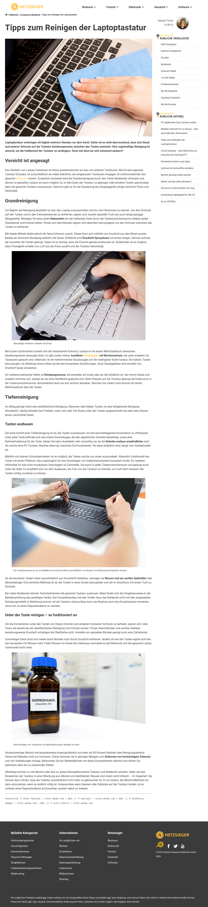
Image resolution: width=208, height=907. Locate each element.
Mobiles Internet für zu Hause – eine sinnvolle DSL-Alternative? (179, 131)
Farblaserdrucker (170, 84)
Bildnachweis (66, 873)
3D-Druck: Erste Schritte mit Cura (178, 188)
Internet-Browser (20, 850)
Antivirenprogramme (22, 839)
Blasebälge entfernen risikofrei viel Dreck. (32, 343)
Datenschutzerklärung (71, 856)
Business (113, 839)
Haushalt (113, 856)
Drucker (165, 57)
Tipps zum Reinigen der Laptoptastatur (173, 142)
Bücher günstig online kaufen (176, 175)
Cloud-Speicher (19, 845)
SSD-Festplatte (168, 44)
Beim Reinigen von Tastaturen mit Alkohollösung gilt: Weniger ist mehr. (46, 744)
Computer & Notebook (30, 15)
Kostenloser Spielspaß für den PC (178, 194)
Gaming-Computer (170, 97)
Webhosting (17, 873)
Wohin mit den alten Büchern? (176, 181)
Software (113, 861)
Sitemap (63, 878)
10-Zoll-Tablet (168, 77)
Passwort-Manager (21, 856)
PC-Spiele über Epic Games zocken (178, 122)
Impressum (65, 867)
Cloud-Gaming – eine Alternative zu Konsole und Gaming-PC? (179, 152)
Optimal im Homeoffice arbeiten (177, 168)
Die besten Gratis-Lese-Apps (175, 161)
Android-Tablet (168, 71)
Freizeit (112, 850)
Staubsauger (91, 355)
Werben (63, 845)
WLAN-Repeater (169, 91)
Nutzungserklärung (69, 861)
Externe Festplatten (171, 51)
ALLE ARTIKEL (168, 201)
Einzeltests (65, 850)
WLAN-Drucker (168, 104)
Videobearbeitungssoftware (26, 867)
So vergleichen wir (69, 839)
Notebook (21, 178)
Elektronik (13, 15)
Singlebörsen (18, 861)
